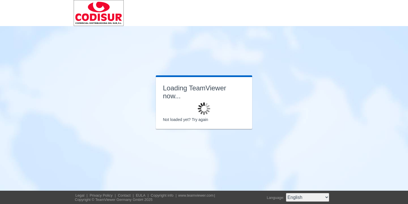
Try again (200, 119)
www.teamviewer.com (196, 195)
